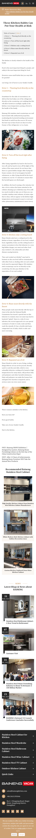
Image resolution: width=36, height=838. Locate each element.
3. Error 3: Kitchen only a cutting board (17, 45)
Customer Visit (12, 653)
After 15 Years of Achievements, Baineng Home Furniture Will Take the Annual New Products (16, 459)
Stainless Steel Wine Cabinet (15, 757)
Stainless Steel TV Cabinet (14, 763)
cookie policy (21, 828)
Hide (18, 33)
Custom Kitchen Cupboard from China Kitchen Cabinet (18, 571)
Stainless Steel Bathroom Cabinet (14, 750)
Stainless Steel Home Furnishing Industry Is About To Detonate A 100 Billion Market (19, 686)
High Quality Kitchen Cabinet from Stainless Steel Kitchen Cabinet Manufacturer (18, 504)
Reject (14, 834)
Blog (19, 9)
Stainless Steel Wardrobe (14, 743)
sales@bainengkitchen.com (17, 791)
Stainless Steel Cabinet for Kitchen (14, 736)
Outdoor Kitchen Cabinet (14, 769)
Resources (13, 9)
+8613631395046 (13, 796)
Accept (21, 834)
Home (7, 9)
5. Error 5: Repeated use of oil (14, 53)
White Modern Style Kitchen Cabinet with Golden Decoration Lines (18, 538)
